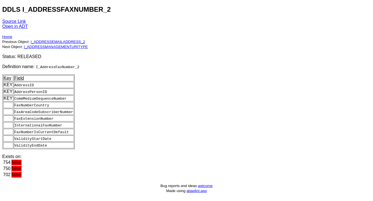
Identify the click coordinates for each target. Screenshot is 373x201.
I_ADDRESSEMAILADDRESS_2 (57, 42)
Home (7, 37)
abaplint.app (196, 191)
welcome (205, 186)
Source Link (14, 21)
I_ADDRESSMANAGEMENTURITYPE (56, 47)
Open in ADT (15, 26)
